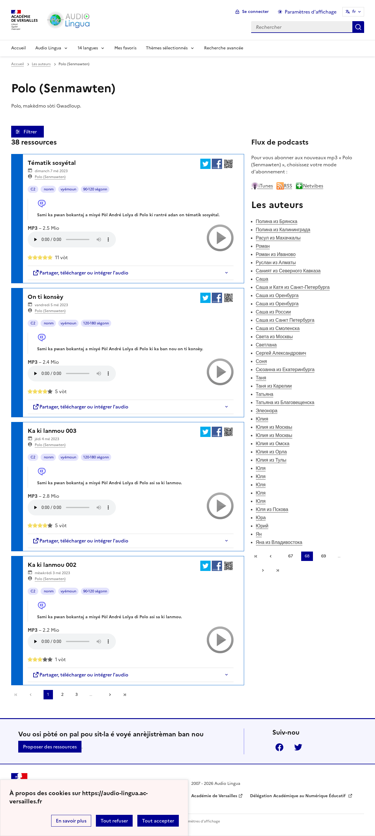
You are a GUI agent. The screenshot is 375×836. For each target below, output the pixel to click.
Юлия (262, 418)
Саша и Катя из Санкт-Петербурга (293, 287)
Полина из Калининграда (283, 229)
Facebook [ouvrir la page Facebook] (279, 747)
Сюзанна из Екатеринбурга (285, 369)
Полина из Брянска (276, 221)
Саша (262, 278)
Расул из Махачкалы (278, 237)
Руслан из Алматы (276, 262)
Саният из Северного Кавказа (288, 270)
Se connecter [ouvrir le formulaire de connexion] (255, 12)
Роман (263, 245)
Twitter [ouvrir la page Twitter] (298, 747)
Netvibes (309, 185)
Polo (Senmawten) (50, 177)
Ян (259, 533)
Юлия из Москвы (274, 426)
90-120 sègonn (95, 189)
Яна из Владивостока (279, 542)
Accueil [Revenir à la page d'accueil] (18, 48)
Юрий (262, 525)
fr (354, 12)
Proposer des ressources (50, 746)
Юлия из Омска (272, 443)
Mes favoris (125, 48)
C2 (33, 189)
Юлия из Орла (271, 451)
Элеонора (267, 410)
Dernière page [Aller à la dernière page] (124, 694)
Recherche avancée (223, 48)
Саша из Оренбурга (277, 295)
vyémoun (68, 189)
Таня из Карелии (274, 385)
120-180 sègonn (96, 323)
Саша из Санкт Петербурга (285, 320)
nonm (48, 189)
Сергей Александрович (281, 352)
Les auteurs (41, 64)
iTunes (262, 185)
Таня (261, 377)
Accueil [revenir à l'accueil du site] (17, 64)
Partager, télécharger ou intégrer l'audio (80, 272)
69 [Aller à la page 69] (323, 556)
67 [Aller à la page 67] (290, 556)
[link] (32, 694)
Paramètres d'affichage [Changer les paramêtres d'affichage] (310, 11)
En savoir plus (71, 820)
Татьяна (265, 394)
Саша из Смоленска (278, 328)
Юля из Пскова (272, 509)
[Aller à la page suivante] (108, 694)
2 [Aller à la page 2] (62, 694)
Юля (261, 468)
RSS (284, 185)
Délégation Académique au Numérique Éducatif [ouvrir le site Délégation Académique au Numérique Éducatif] (298, 796)
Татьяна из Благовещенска (285, 402)
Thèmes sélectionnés (167, 48)
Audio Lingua (48, 48)
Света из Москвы (274, 336)
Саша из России (273, 311)
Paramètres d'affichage (200, 821)
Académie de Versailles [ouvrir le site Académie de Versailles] (214, 796)
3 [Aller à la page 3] (76, 694)
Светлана (266, 344)
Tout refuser (114, 820)
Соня (261, 361)
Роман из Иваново (276, 254)
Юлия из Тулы (271, 459)
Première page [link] (16, 694)
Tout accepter (158, 820)
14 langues (88, 48)
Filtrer (30, 131)
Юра (261, 517)
